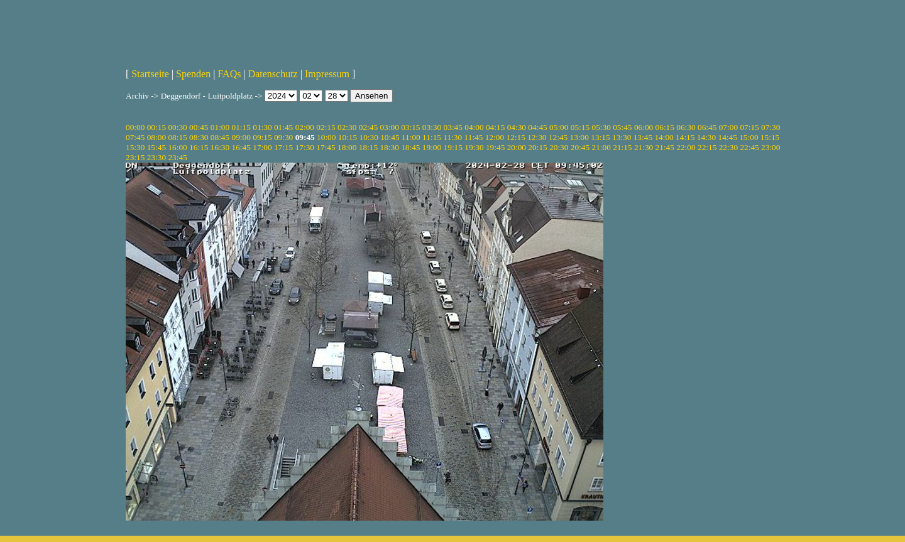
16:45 (241, 147)
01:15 (241, 127)
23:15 (135, 157)
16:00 (177, 147)
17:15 (283, 147)
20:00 (516, 147)
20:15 (537, 147)
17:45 (325, 147)
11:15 (431, 137)
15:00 (748, 137)
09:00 (241, 137)
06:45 (707, 127)
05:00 (558, 127)
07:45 (135, 137)
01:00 (220, 127)
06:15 (664, 127)
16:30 (220, 147)
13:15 (600, 137)
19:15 (453, 147)
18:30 (389, 147)
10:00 (326, 137)
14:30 (706, 137)
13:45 (643, 137)
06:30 (685, 127)
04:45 (537, 127)
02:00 (304, 127)
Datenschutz (273, 73)
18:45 (410, 147)
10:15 (347, 137)
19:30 (473, 147)
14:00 (663, 137)
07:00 (728, 127)
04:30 (516, 127)
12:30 (536, 137)
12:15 (515, 137)
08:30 (198, 137)
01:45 (283, 127)
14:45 (727, 137)
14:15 (685, 137)
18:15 (368, 147)
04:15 (495, 127)
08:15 (177, 137)
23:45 (177, 157)
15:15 (769, 137)
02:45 (368, 127)
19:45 (495, 147)
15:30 (135, 147)
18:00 (346, 147)
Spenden (193, 73)
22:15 (707, 147)
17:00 (262, 147)
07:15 (749, 127)
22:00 (685, 147)
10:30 (368, 137)
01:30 (262, 127)
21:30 (643, 147)
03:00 (389, 127)
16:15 (198, 147)
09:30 (283, 137)
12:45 (558, 137)
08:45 (220, 137)
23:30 (156, 157)
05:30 (600, 127)
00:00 (135, 127)
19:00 (431, 147)
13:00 (579, 137)
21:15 (622, 147)
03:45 (453, 127)
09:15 (262, 137)
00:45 (198, 127)
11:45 (473, 137)
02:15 (325, 127)
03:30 (431, 127)
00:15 (156, 127)
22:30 (728, 147)
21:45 (664, 147)
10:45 (389, 137)
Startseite (150, 73)
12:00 (494, 137)
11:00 (411, 137)
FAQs (229, 73)
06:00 (643, 127)
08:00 (156, 137)
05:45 (622, 127)
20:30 (558, 147)
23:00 (770, 147)
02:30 (346, 127)
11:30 (452, 137)
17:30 (304, 147)
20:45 (580, 147)
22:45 (749, 147)
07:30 (770, 127)
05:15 (580, 127)
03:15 (410, 127)
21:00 (600, 147)
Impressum (327, 73)
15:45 (156, 147)
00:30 (177, 127)
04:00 (473, 127)
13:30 (621, 137)
